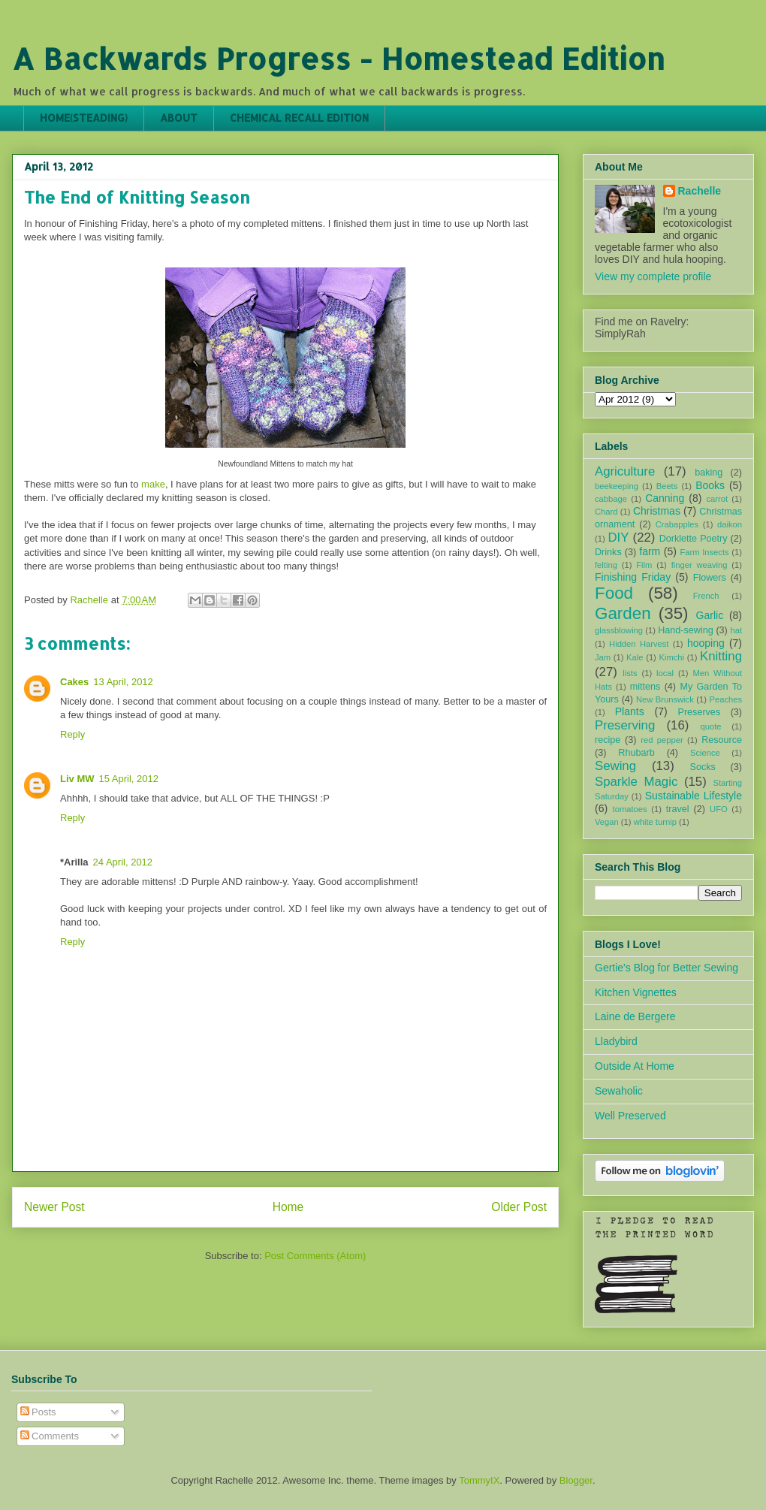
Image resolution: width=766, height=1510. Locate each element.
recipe (607, 740)
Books (710, 485)
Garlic (710, 615)
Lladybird (616, 1041)
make (153, 484)
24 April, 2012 (123, 862)
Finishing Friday (633, 577)
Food (614, 593)
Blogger (576, 1480)
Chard (606, 511)
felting (606, 564)
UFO (719, 809)
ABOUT (179, 117)
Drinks (608, 552)
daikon (729, 524)
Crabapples (677, 524)
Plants (629, 711)
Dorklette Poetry (693, 538)
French (706, 595)
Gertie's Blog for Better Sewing (666, 968)
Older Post (519, 1206)
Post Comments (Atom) (315, 1255)
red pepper (662, 739)
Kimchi (671, 657)
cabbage (611, 498)
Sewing (615, 766)
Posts (38, 1412)
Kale (634, 657)
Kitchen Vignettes (636, 992)
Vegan (607, 821)
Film (644, 564)
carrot (717, 498)
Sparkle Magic (636, 782)
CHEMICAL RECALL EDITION (299, 117)
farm (649, 551)
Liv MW (77, 778)
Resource (721, 740)
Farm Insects (704, 552)
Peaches (725, 699)
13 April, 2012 (123, 681)
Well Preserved (630, 1116)
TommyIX (479, 1480)
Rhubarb (636, 752)
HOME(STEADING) (84, 117)
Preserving (625, 725)
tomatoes (630, 809)
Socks (703, 767)
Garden (623, 613)
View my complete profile (653, 276)
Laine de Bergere (635, 1016)
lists (630, 673)
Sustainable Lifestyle (693, 796)
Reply (72, 734)
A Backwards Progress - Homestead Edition (338, 58)
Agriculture (625, 471)
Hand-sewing (685, 630)
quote (711, 726)
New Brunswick (665, 699)
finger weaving (699, 564)
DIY (618, 537)
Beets (667, 486)
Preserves (698, 712)
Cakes (74, 681)
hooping (706, 643)
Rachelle (700, 191)
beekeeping (616, 486)
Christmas (656, 511)
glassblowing (619, 630)
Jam (603, 657)
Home (288, 1206)
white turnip (655, 821)
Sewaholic (619, 1091)
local (665, 673)
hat (736, 630)
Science (705, 752)
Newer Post (54, 1206)
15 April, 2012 (129, 778)
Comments (49, 1436)
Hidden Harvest (638, 643)
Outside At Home (634, 1066)
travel (677, 809)
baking (708, 472)
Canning (664, 498)
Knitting (721, 656)
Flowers (709, 577)
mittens (645, 686)
